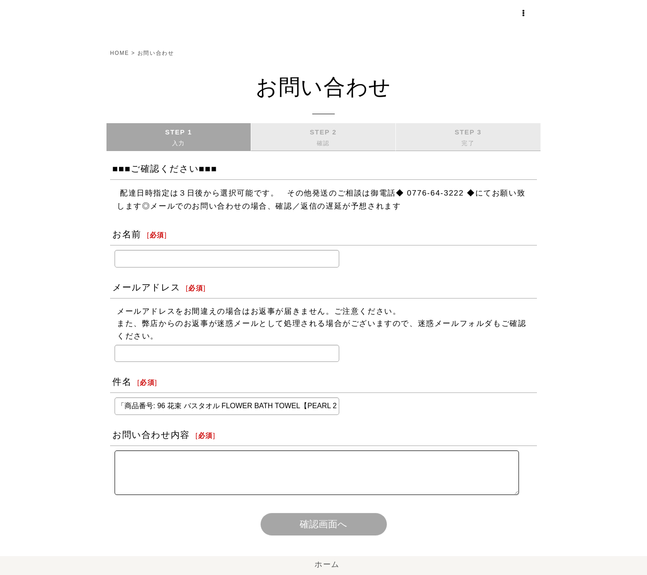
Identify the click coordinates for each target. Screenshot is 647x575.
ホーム (323, 564)
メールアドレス (146, 287)
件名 (122, 382)
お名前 (127, 234)
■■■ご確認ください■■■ (164, 169)
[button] (526, 9)
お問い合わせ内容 (151, 435)
